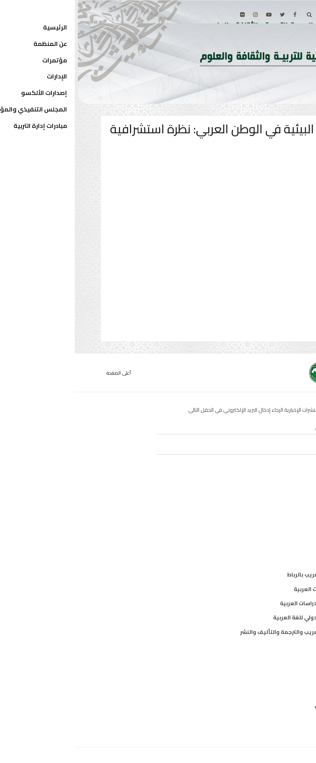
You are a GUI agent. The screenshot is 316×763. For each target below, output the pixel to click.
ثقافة (277, 515)
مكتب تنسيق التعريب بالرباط (248, 574)
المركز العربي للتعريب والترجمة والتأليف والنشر (225, 632)
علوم (278, 530)
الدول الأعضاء (267, 691)
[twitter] (207, 15)
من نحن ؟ (273, 662)
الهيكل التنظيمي (262, 705)
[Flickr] (167, 15)
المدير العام (270, 676)
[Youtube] (194, 15)
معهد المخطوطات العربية (252, 589)
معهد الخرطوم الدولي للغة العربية (241, 617)
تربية (278, 501)
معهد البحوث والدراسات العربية (245, 603)
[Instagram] (180, 15)
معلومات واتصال (263, 544)
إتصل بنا (274, 719)
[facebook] (220, 15)
